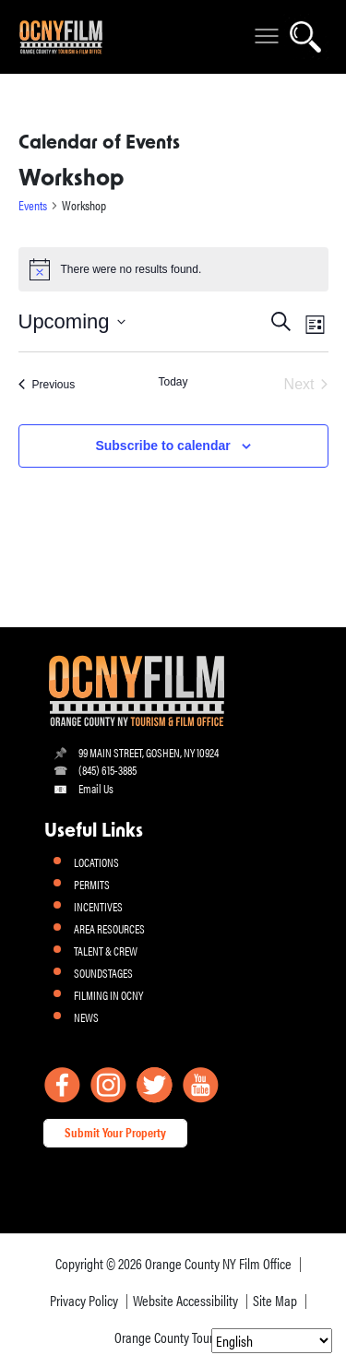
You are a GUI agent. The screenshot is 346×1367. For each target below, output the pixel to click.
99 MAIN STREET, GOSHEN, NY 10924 (148, 752)
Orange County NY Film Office (218, 1263)
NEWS (86, 1017)
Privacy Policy (84, 1300)
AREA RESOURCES (109, 928)
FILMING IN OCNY (108, 995)
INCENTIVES (98, 906)
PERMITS (92, 884)
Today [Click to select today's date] (172, 381)
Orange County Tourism (173, 1337)
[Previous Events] (47, 384)
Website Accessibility (185, 1300)
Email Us (95, 788)
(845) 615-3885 (107, 770)
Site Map (275, 1300)
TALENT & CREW (105, 950)
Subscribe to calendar (162, 445)
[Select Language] (271, 1340)
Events (32, 205)
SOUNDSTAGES (103, 972)
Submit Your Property (115, 1132)
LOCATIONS (96, 862)
